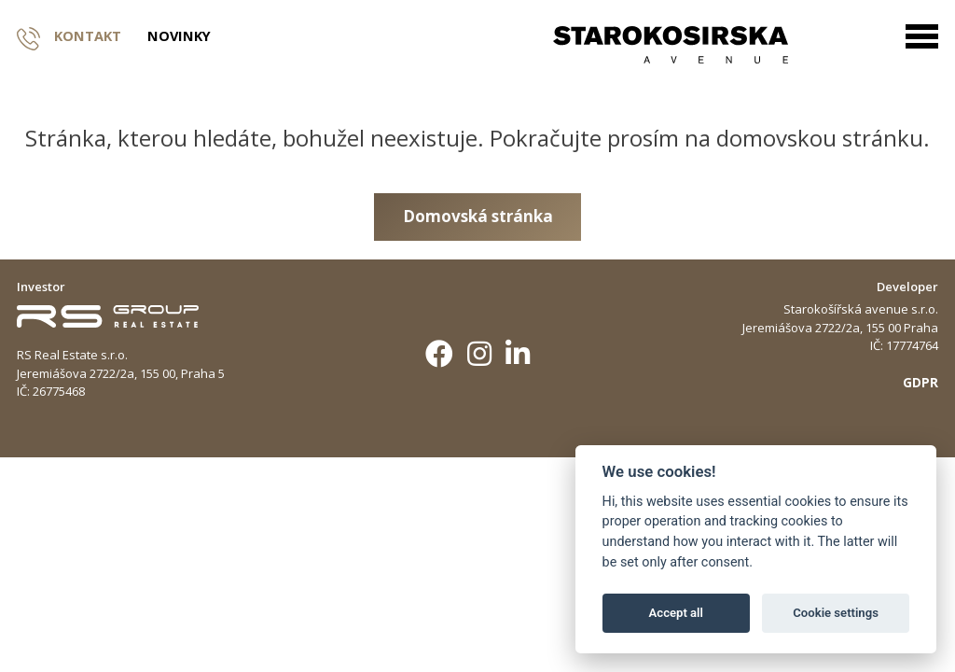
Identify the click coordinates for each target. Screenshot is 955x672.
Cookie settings (836, 613)
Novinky (179, 37)
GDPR (920, 382)
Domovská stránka (478, 216)
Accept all (676, 613)
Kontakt (69, 37)
